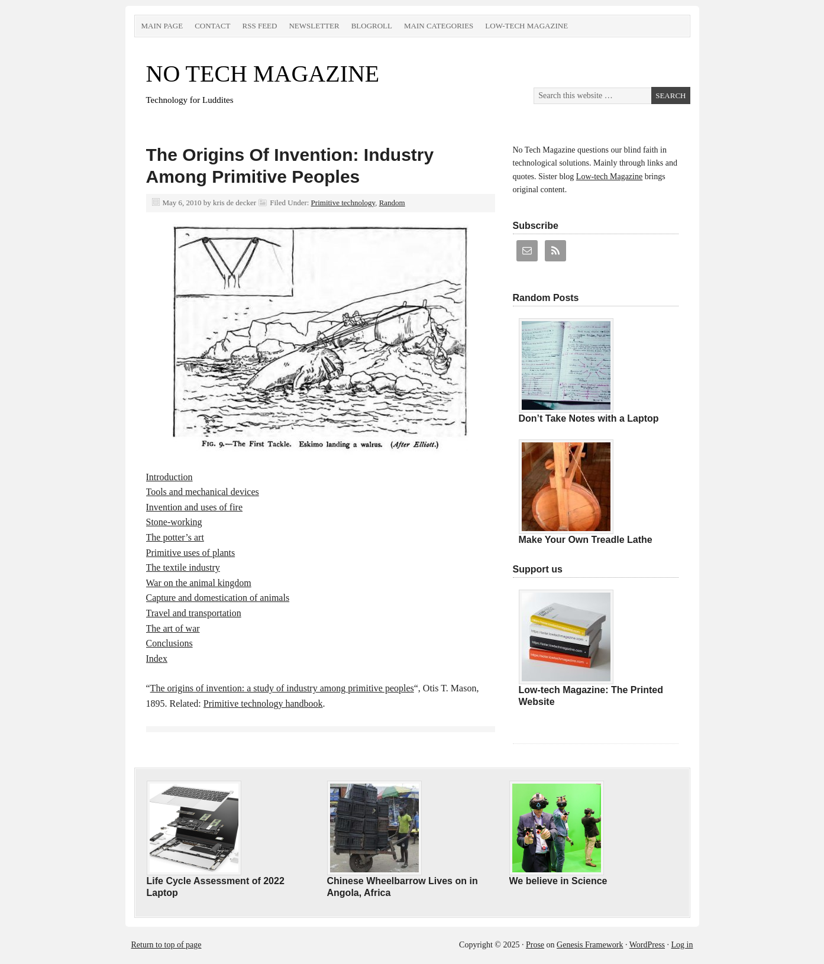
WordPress (647, 944)
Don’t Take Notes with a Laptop (589, 418)
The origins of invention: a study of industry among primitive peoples (282, 688)
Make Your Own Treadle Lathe (585, 540)
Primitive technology (343, 202)
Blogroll (371, 25)
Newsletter (314, 25)
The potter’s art (175, 537)
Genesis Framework (590, 944)
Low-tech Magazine (526, 25)
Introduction (169, 477)
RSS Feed (260, 25)
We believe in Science (558, 881)
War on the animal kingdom (198, 583)
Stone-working (174, 522)
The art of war (173, 628)
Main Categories (438, 25)
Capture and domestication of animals (218, 598)
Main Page (162, 25)
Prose (535, 944)
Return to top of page (166, 944)
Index (156, 659)
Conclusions (169, 643)
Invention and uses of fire (194, 507)
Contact (212, 25)
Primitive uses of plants (190, 553)
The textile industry (183, 567)
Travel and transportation (193, 613)
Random (392, 202)
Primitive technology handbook (263, 703)
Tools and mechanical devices (202, 492)
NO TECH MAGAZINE (263, 73)
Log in (682, 944)
